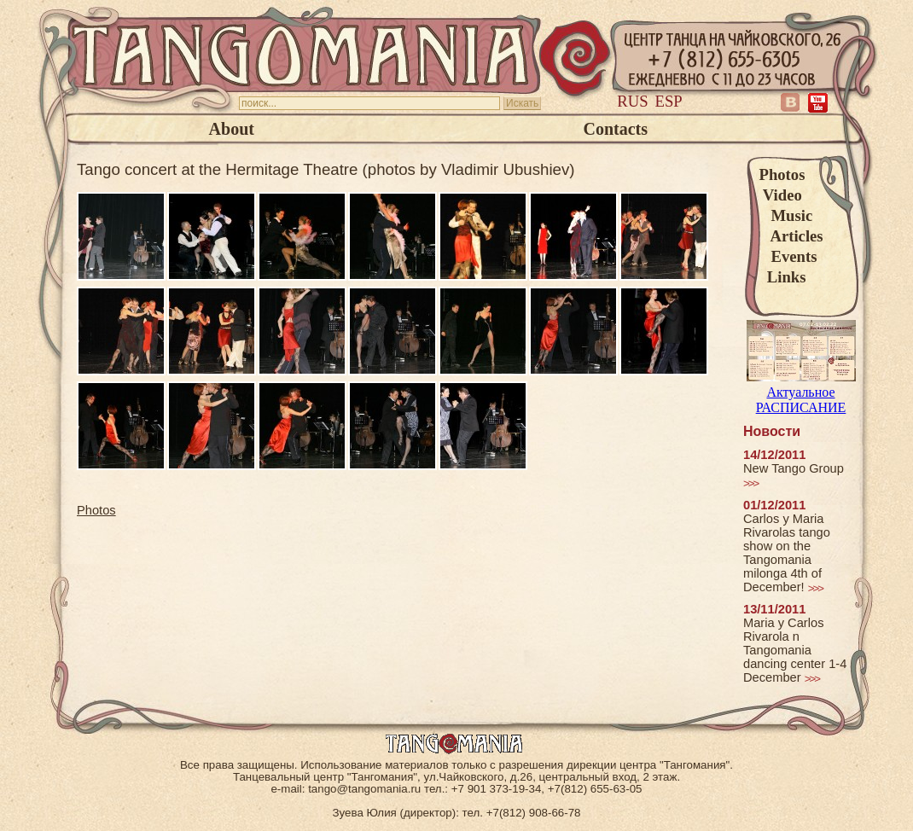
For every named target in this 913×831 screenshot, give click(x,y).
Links (782, 277)
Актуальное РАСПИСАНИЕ (801, 392)
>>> (750, 483)
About (231, 128)
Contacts (615, 128)
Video (780, 195)
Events (788, 256)
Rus (632, 101)
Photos (782, 174)
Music (786, 215)
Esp (669, 101)
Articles (791, 236)
